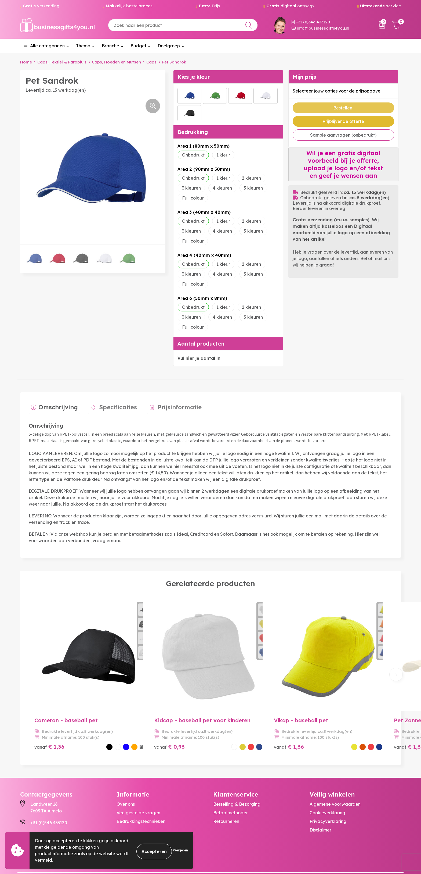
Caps (151, 62)
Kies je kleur (193, 76)
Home (26, 62)
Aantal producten (200, 343)
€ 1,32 (322, 721)
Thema (83, 45)
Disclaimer (320, 804)
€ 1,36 (49, 715)
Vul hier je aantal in (198, 358)
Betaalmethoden (231, 787)
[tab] (52, 406)
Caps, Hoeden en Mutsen (116, 62)
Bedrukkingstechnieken (141, 796)
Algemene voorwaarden (335, 778)
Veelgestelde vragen (138, 787)
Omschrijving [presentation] (56, 405)
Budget (138, 45)
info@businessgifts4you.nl (320, 28)
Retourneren (226, 796)
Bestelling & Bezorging (236, 778)
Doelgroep (169, 45)
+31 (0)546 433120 (311, 21)
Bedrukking (192, 132)
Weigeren (180, 850)
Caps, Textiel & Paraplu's (61, 62)
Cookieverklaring (327, 787)
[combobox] (182, 25)
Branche (110, 45)
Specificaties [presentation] (111, 405)
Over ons (126, 778)
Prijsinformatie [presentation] (168, 405)
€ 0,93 (140, 715)
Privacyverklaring (328, 796)
